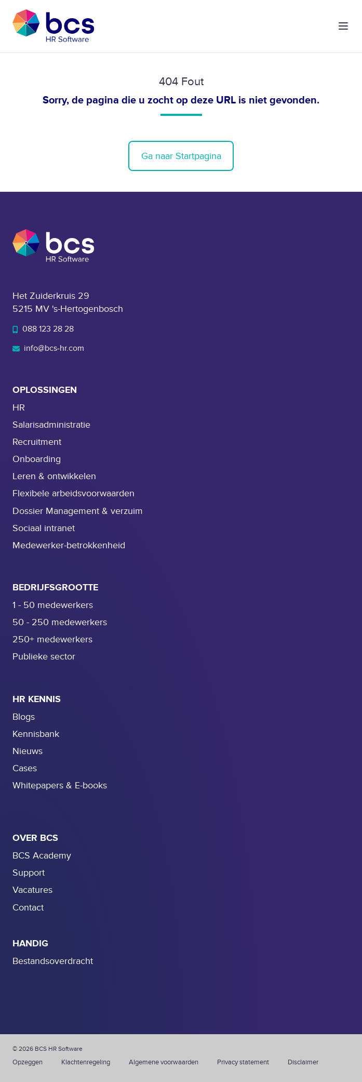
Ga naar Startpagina (181, 156)
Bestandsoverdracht (52, 961)
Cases (24, 768)
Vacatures (32, 890)
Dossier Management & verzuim (77, 511)
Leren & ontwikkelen (54, 476)
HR (18, 407)
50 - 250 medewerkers (59, 622)
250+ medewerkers (52, 639)
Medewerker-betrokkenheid (68, 545)
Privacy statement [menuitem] (243, 1062)
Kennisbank (35, 734)
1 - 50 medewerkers (52, 605)
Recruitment (36, 442)
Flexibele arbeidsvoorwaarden (73, 493)
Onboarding (36, 459)
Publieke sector (43, 656)
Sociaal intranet (43, 528)
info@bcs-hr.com (48, 348)
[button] (343, 26)
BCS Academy (41, 855)
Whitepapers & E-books (59, 785)
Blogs (23, 716)
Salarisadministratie (51, 424)
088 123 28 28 (43, 329)
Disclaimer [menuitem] (303, 1062)
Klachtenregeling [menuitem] (85, 1062)
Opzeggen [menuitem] (27, 1062)
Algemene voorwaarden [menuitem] (163, 1062)
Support (28, 872)
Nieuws (27, 751)
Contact (28, 907)
